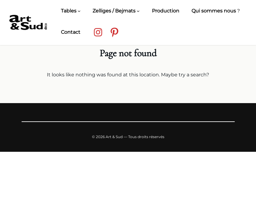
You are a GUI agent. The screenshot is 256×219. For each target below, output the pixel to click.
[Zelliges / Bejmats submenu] (138, 10)
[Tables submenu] (79, 10)
